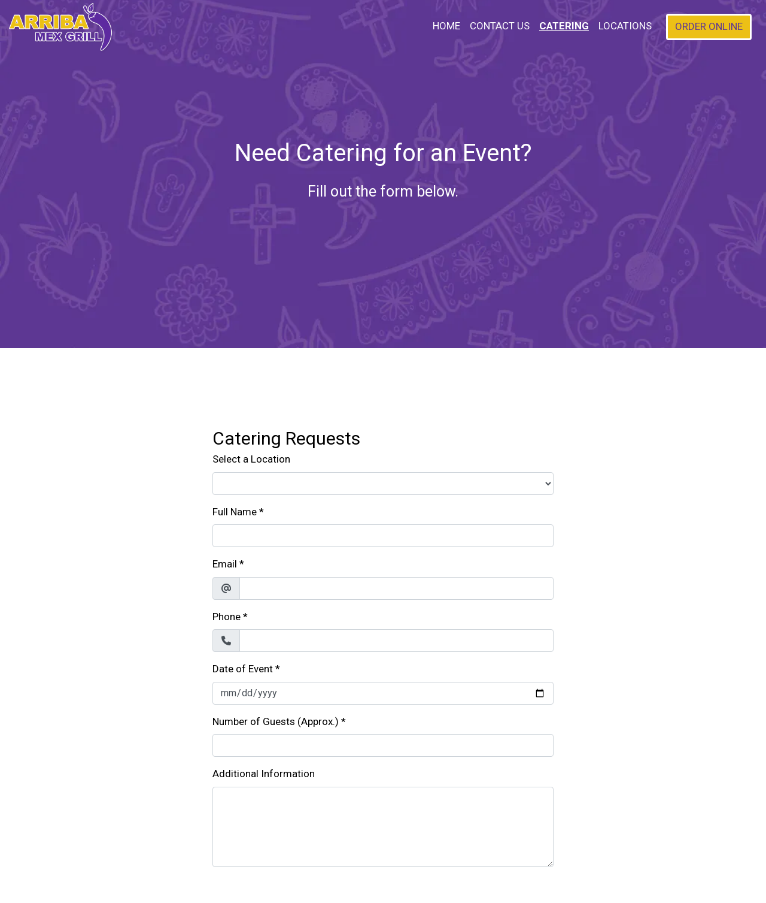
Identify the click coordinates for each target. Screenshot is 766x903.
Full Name (234, 512)
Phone (226, 617)
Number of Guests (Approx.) (275, 721)
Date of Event (242, 669)
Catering (564, 26)
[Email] (396, 588)
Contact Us (500, 26)
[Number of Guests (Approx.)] (383, 745)
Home (446, 26)
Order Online (709, 26)
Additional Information (263, 774)
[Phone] (396, 640)
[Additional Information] (383, 827)
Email (224, 564)
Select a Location (251, 459)
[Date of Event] (383, 693)
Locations (625, 26)
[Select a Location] (383, 483)
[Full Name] (383, 535)
